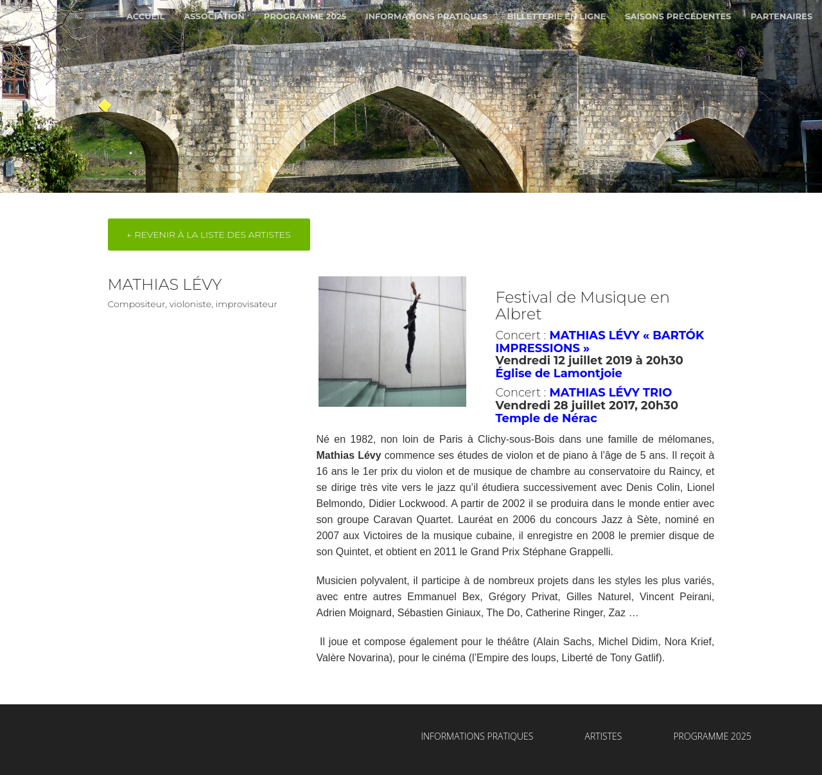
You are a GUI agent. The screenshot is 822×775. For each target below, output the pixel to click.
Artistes (603, 736)
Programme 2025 (305, 16)
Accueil (145, 16)
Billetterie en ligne (556, 16)
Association (214, 16)
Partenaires (781, 16)
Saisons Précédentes (678, 16)
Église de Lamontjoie (558, 373)
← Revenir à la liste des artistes (209, 234)
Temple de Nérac (546, 418)
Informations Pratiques (426, 16)
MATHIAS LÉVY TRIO (610, 393)
